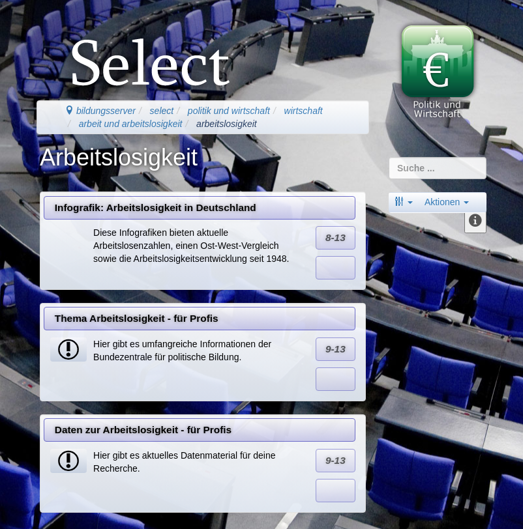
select (162, 111)
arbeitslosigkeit (226, 124)
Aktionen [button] (447, 202)
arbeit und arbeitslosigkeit (131, 124)
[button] (403, 202)
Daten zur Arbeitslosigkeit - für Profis (143, 429)
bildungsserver (100, 111)
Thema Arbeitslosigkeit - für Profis (136, 318)
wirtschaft (303, 111)
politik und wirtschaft (229, 111)
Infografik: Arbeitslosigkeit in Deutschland (155, 207)
